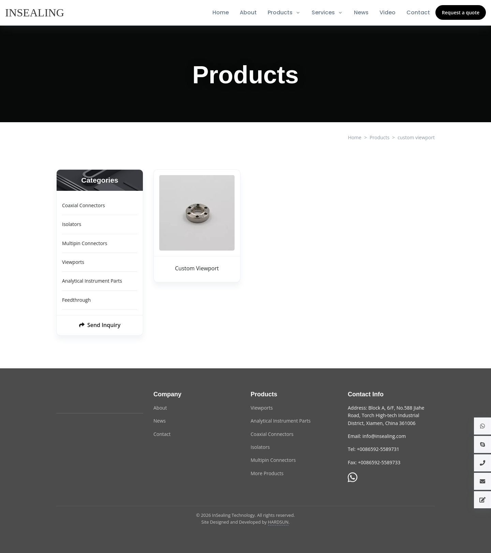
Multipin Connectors (84, 243)
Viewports (73, 262)
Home (220, 12)
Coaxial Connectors (83, 205)
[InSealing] (35, 12)
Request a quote (460, 12)
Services (323, 12)
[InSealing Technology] (83, 398)
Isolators (71, 224)
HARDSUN (278, 522)
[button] (482, 426)
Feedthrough (76, 300)
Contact (418, 12)
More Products (267, 473)
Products (280, 12)
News (361, 12)
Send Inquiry (100, 325)
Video (388, 12)
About (248, 12)
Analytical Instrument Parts (92, 281)
